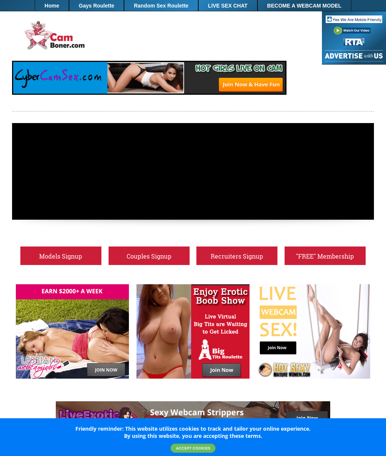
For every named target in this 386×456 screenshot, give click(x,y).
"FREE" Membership (193, 17)
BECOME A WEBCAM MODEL (304, 6)
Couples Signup (149, 256)
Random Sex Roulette (161, 6)
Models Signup (60, 256)
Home (51, 6)
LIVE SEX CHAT (228, 6)
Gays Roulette (96, 6)
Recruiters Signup (237, 256)
